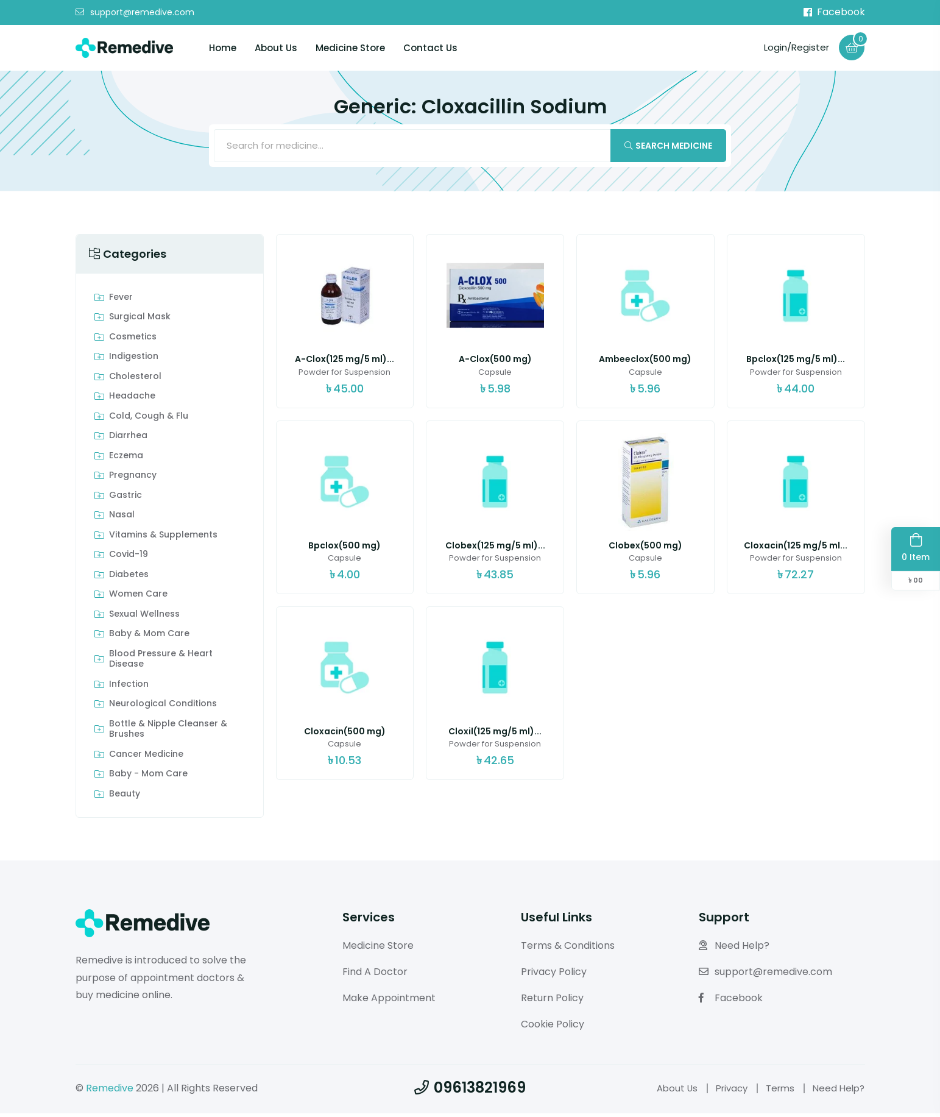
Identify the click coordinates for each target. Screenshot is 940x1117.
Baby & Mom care (149, 637)
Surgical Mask (140, 320)
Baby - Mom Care (148, 777)
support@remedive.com (135, 13)
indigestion (133, 360)
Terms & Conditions (568, 949)
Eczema (126, 459)
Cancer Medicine (146, 758)
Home (222, 47)
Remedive (109, 1091)
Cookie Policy (552, 1027)
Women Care (138, 597)
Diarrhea (128, 439)
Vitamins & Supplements (163, 538)
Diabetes (129, 578)
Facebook (834, 12)
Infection (129, 688)
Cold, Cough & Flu (148, 419)
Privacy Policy (554, 975)
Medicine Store (350, 47)
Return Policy (552, 1002)
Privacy (724, 1091)
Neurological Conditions (163, 707)
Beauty (124, 797)
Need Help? (734, 949)
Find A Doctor (375, 975)
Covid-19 (128, 558)
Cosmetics (133, 340)
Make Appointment (389, 1002)
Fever (121, 301)
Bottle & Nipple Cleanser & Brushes (168, 732)
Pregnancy (133, 478)
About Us (276, 47)
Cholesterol (135, 380)
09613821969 (470, 1090)
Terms (775, 1091)
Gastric (125, 499)
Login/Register (792, 47)
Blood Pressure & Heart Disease (161, 662)
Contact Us (430, 47)
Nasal (122, 518)
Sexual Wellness (144, 617)
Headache (132, 399)
